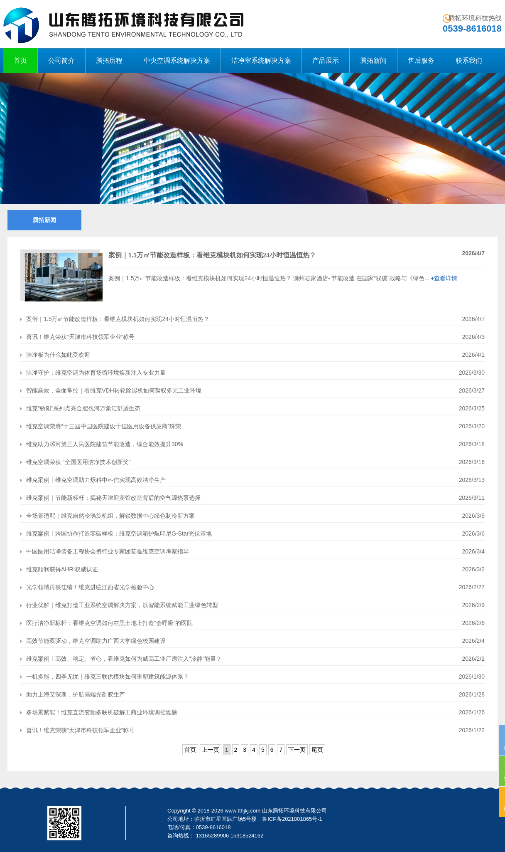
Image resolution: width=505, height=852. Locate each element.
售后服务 (421, 60)
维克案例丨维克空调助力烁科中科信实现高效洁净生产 (93, 480)
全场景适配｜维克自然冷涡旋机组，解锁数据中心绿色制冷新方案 (107, 515)
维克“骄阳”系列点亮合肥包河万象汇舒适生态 (80, 408)
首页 (20, 60)
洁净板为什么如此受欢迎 (55, 354)
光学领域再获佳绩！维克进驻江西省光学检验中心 (87, 587)
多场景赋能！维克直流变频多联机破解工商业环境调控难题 (98, 712)
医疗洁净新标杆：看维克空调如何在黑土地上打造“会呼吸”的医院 (106, 623)
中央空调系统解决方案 (177, 60)
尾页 (317, 749)
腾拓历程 (109, 60)
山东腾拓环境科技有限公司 (294, 811)
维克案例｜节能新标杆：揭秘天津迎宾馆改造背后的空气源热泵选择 (110, 497)
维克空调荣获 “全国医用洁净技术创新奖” (75, 462)
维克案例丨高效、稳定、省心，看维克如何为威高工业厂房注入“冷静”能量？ (121, 658)
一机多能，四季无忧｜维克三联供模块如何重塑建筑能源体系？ (104, 676)
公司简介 (61, 60)
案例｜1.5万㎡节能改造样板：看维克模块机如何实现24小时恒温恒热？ (114, 319)
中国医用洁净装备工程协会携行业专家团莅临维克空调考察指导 (104, 551)
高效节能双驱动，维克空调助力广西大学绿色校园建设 (93, 640)
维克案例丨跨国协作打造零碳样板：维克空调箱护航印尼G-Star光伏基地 (116, 533)
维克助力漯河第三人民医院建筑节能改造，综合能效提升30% (101, 444)
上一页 (210, 749)
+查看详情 (444, 278)
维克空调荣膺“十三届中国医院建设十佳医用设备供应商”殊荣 (100, 426)
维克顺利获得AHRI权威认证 (59, 569)
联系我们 (469, 60)
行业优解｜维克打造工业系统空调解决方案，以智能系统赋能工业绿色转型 (119, 605)
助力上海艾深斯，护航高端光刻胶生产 (72, 694)
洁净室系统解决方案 (261, 60)
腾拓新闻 (373, 60)
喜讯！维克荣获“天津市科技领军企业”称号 (77, 336)
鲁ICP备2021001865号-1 (292, 819)
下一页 (297, 749)
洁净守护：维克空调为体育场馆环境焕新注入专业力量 (93, 372)
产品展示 (325, 60)
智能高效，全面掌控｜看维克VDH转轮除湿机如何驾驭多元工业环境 (110, 390)
